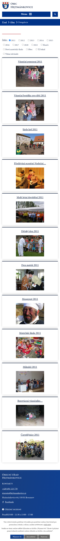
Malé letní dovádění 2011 (30, 197)
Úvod (4, 22)
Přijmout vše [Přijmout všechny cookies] (17, 537)
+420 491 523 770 (9, 488)
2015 (51, 40)
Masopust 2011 (30, 299)
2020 (26, 44)
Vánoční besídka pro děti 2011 (30, 95)
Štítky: (5, 39)
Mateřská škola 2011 (30, 333)
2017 (17, 44)
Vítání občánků (11, 53)
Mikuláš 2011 (30, 367)
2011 (13, 40)
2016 (7, 44)
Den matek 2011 (30, 265)
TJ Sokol (41, 49)
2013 (32, 40)
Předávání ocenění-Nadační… (30, 163)
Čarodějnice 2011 (30, 434)
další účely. (47, 525)
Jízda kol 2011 (30, 129)
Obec (12, 22)
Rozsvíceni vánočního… (30, 400)
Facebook (9, 501)
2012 (23, 40)
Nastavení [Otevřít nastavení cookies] (44, 537)
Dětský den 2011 (30, 231)
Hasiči (46, 44)
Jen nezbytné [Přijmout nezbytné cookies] (31, 537)
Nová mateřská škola (14, 49)
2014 (41, 40)
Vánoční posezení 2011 (30, 61)
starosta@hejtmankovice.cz (14, 493)
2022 (36, 44)
